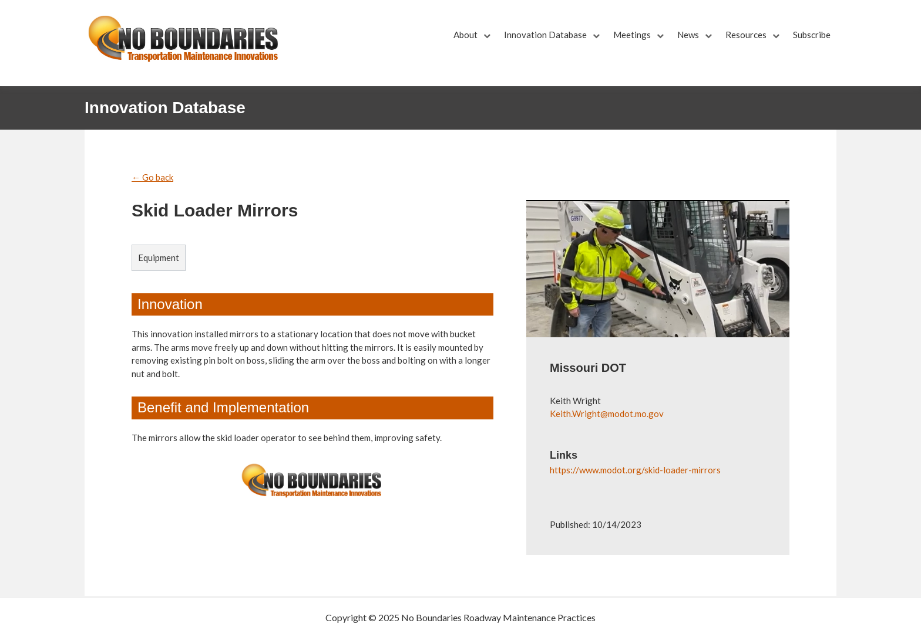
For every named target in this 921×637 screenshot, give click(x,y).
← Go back (152, 177)
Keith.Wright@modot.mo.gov (607, 413)
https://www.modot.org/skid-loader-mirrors (635, 470)
